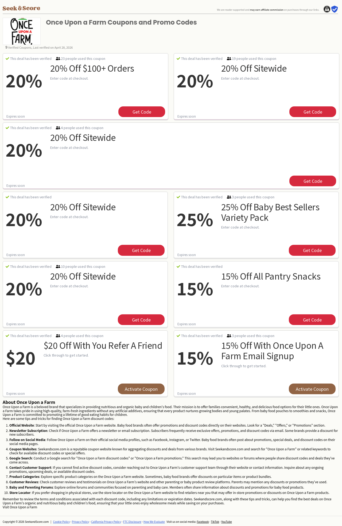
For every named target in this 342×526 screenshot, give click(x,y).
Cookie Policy (61, 522)
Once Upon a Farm (23, 507)
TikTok (215, 522)
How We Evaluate (154, 522)
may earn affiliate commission (266, 9)
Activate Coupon (141, 389)
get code (142, 112)
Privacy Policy (80, 522)
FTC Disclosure (132, 522)
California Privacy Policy (106, 522)
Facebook (203, 522)
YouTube (226, 522)
